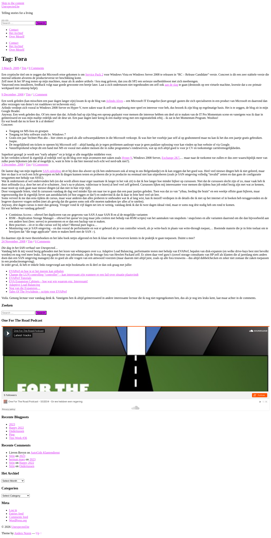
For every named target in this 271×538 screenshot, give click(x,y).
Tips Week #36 (18, 437)
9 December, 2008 (13, 94)
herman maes (17, 459)
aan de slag (171, 84)
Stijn (12, 456)
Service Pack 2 (94, 74)
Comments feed (18, 517)
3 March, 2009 (10, 68)
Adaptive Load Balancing (24, 284)
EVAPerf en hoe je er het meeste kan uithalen (36, 271)
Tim (23, 68)
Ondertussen (16, 431)
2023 (12, 424)
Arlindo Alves (114, 100)
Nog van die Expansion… (24, 288)
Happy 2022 (16, 427)
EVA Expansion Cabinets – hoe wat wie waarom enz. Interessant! (48, 281)
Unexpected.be (11, 6)
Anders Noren (22, 533)
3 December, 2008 (13, 164)
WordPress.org (18, 520)
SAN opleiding (52, 171)
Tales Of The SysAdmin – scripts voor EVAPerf (38, 291)
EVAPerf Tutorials (20, 278)
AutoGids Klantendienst (45, 452)
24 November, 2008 (13, 241)
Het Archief (16, 33)
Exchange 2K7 (171, 157)
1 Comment (40, 94)
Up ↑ (39, 533)
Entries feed (16, 513)
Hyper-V (127, 157)
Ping (11, 434)
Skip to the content (13, 3)
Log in (13, 510)
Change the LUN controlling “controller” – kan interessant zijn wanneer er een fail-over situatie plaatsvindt (74, 274)
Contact (13, 29)
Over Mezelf (16, 36)
